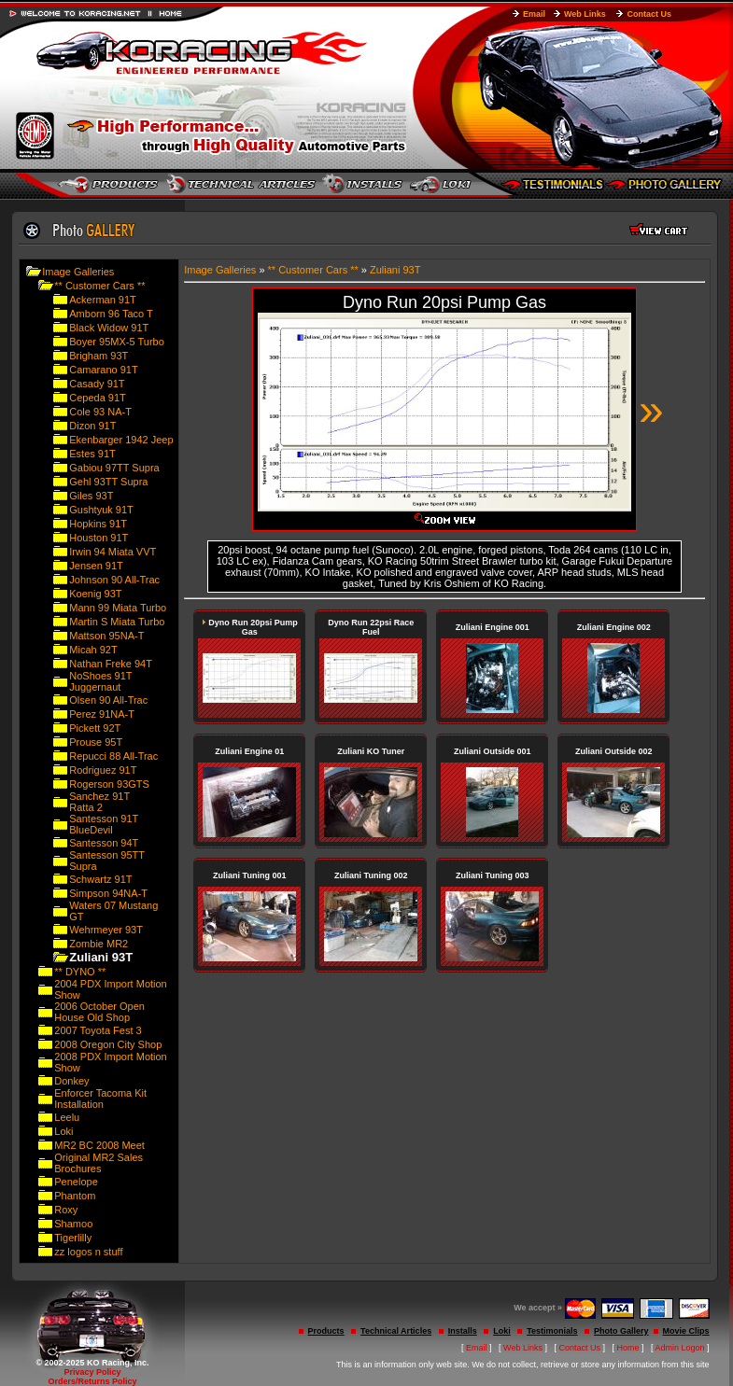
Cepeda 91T (97, 397)
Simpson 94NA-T (108, 893)
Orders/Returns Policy (92, 1381)
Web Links (585, 14)
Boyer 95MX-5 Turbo (116, 341)
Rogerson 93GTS (109, 784)
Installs (462, 1331)
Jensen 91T (95, 565)
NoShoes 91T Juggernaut (100, 681)
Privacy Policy (91, 1372)
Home (628, 1347)
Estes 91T (92, 453)
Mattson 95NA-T (106, 635)
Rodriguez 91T (102, 770)
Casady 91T (96, 383)
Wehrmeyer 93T (106, 929)
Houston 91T (98, 537)
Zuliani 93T (395, 269)
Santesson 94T (103, 842)
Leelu (66, 1117)
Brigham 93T (98, 355)
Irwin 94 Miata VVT (112, 551)
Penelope (76, 1181)
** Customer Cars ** (99, 285)
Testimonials (552, 1331)
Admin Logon (680, 1347)
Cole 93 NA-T (100, 411)
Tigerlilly (73, 1237)
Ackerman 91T (102, 299)
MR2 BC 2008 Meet (99, 1145)
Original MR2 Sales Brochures (98, 1163)
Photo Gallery (621, 1331)
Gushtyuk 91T (101, 509)
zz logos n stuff (88, 1251)
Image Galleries (78, 271)
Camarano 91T (103, 369)
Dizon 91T (92, 425)
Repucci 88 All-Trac (113, 756)
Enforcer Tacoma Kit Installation (100, 1098)
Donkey (71, 1080)
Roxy (66, 1209)
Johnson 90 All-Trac (114, 579)
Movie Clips (686, 1331)
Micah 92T (93, 649)
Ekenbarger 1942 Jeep (121, 439)
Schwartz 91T (100, 879)
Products (326, 1331)
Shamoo (73, 1223)
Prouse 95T (95, 742)
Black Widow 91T (108, 327)
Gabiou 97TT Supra (114, 467)
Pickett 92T (94, 728)
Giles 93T (91, 495)
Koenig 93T (95, 593)
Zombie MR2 (98, 943)
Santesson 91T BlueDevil (103, 824)
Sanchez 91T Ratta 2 (99, 802)
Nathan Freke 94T (110, 663)
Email (534, 14)
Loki (63, 1131)
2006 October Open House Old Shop (99, 1012)
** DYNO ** (80, 971)
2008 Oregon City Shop (108, 1044)
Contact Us (649, 14)
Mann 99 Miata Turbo (117, 607)
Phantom (74, 1195)
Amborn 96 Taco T (110, 313)
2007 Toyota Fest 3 (97, 1030)
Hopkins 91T (98, 523)
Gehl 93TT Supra (108, 481)
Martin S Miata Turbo (116, 621)
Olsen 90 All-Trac (108, 700)
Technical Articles (395, 1331)
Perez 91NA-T (101, 714)
